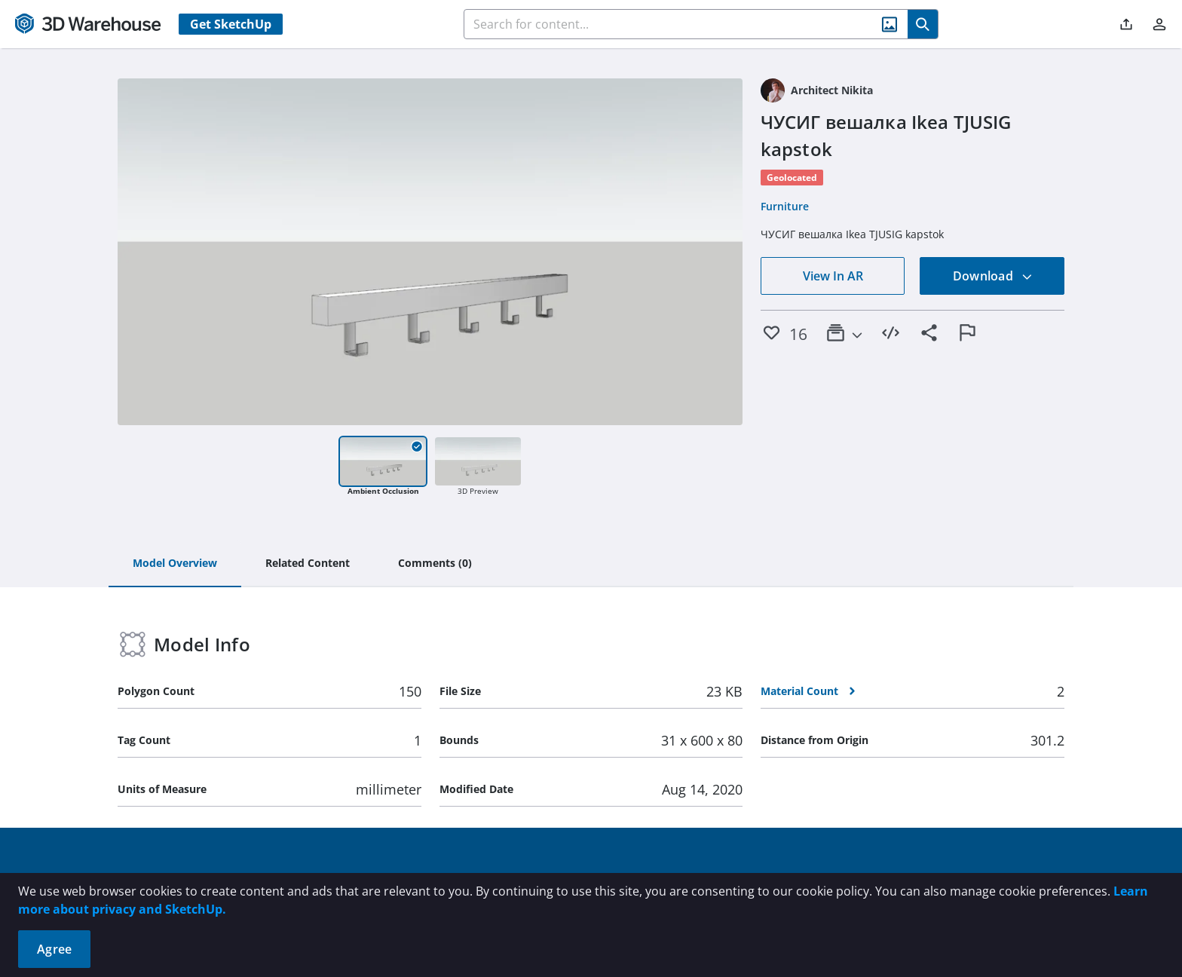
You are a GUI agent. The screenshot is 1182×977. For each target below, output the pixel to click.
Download (993, 276)
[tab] (175, 564)
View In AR (833, 276)
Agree (54, 949)
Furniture (785, 206)
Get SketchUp (230, 24)
